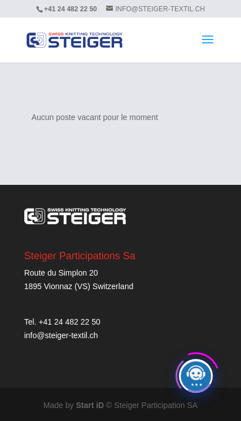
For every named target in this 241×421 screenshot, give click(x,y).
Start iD (90, 405)
